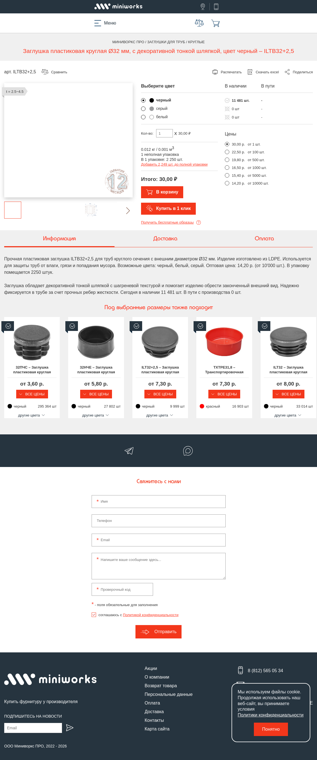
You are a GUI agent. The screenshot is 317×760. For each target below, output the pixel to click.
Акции (151, 663)
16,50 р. (238, 168)
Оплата (152, 698)
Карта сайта (157, 724)
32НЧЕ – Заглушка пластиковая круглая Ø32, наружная (118, 369)
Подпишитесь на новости (33, 711)
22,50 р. (238, 152)
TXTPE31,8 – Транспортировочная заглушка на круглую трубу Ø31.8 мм (277, 370)
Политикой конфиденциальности (150, 610)
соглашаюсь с (138, 610)
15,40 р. (238, 175)
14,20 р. (238, 183)
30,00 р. (238, 144)
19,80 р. (238, 160)
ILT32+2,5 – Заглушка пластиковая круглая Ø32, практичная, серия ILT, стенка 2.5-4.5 (198, 370)
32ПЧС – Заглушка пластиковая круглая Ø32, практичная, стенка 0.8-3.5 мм (39, 370)
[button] (124, 211)
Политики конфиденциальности (271, 715)
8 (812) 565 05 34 (265, 666)
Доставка (154, 707)
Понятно (271, 729)
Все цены (39, 394)
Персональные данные (169, 689)
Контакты (154, 715)
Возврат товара (161, 681)
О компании (157, 672)
